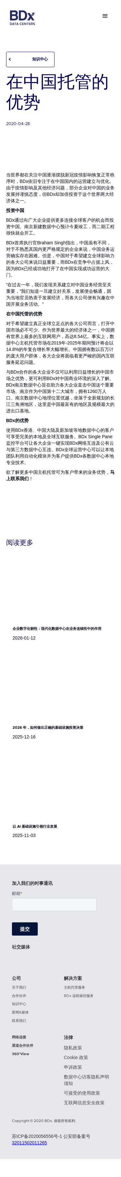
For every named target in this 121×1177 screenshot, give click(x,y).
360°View (20, 1054)
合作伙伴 (19, 996)
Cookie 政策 (76, 1057)
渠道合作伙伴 (22, 1045)
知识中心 (40, 59)
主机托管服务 (74, 987)
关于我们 (19, 987)
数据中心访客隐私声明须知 (86, 1080)
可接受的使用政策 (82, 1093)
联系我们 (19, 1021)
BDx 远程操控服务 (79, 996)
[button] (105, 16)
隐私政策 (73, 1047)
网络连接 (19, 1037)
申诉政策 (73, 1067)
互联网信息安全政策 (84, 1102)
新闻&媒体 (20, 1012)
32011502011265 (29, 1142)
